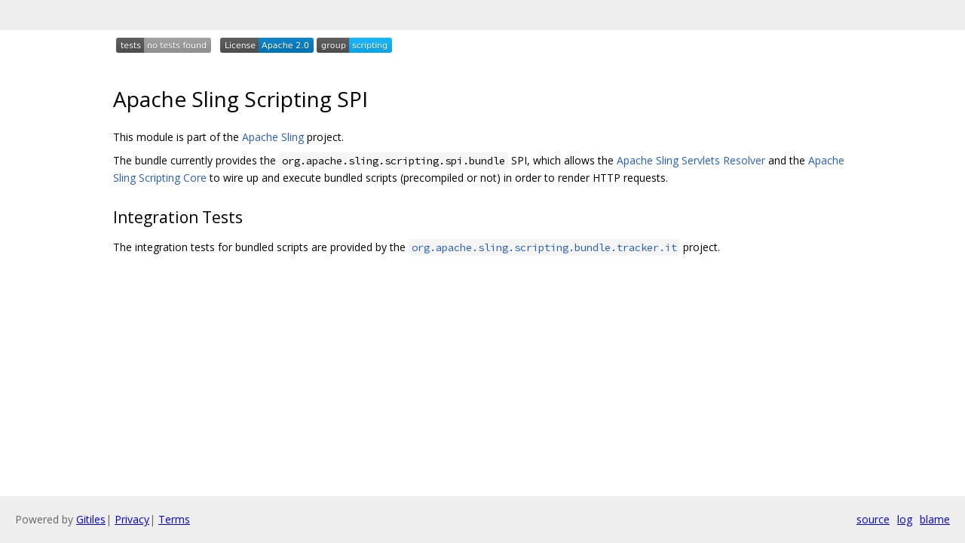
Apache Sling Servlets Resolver (691, 160)
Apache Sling (273, 137)
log (904, 519)
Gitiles (91, 519)
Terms (174, 519)
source (873, 519)
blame (935, 519)
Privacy (132, 519)
